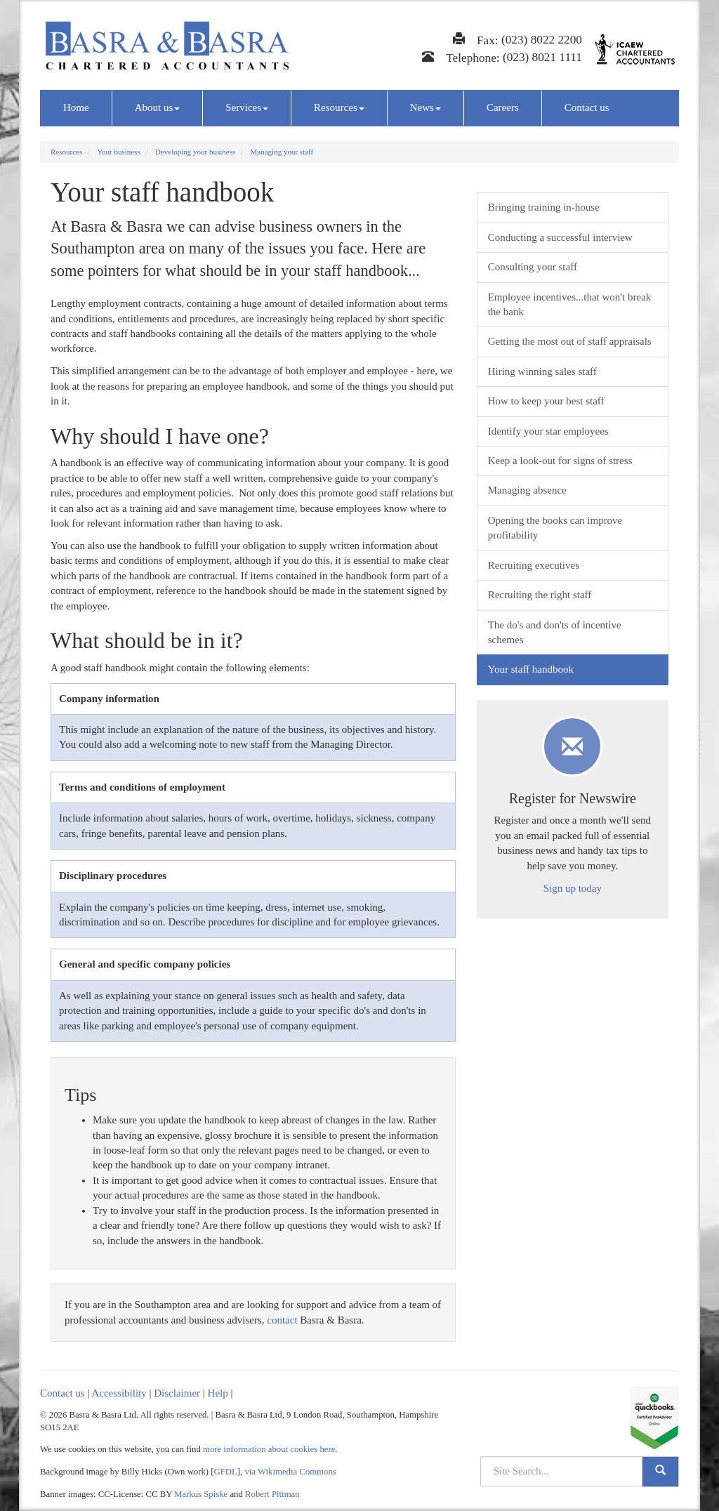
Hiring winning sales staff (542, 371)
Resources (339, 107)
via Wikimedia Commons (290, 1472)
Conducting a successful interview (560, 237)
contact (282, 1320)
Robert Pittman (272, 1494)
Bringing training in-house (544, 207)
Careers (503, 107)
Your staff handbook (531, 669)
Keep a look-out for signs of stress (560, 460)
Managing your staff (282, 151)
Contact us (587, 107)
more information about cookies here (269, 1449)
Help (218, 1393)
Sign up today (572, 888)
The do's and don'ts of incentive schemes (554, 632)
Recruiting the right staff (540, 594)
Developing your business (195, 151)
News (425, 107)
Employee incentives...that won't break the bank (570, 304)
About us (157, 107)
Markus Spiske (200, 1494)
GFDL (225, 1472)
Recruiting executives (533, 565)
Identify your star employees (548, 431)
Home (76, 107)
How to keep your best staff (546, 401)
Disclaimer (177, 1393)
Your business (118, 151)
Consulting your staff (532, 266)
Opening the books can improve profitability (555, 528)
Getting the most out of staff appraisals (570, 341)
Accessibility (118, 1393)
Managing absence (527, 490)
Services (246, 107)
